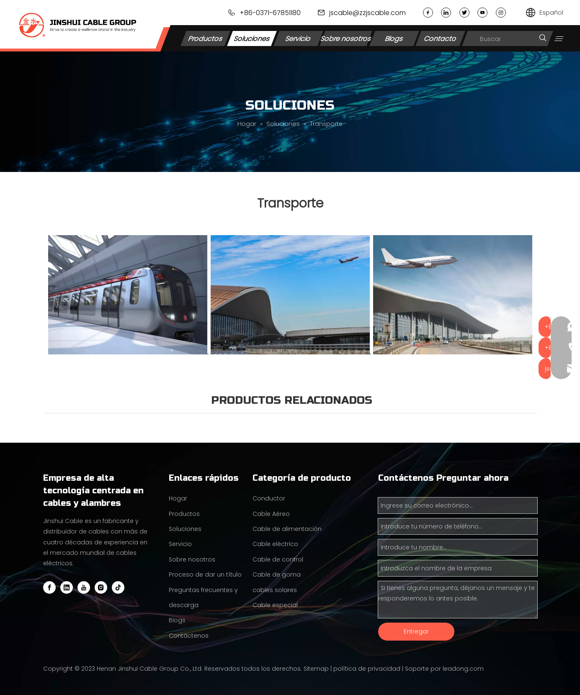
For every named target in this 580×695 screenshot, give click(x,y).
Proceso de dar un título (205, 574)
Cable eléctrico (275, 544)
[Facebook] (49, 587)
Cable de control (278, 559)
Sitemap (316, 668)
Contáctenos (189, 635)
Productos (205, 38)
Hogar (178, 498)
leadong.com (463, 668)
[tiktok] (118, 587)
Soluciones (251, 38)
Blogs (394, 38)
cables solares (275, 590)
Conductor (269, 498)
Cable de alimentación (287, 529)
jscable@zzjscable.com (367, 13)
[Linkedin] (66, 587)
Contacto (441, 38)
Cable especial (275, 605)
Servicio (298, 38)
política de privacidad (366, 668)
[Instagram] (101, 587)
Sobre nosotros (346, 38)
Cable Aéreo (271, 514)
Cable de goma (277, 574)
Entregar (416, 631)
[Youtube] (83, 587)
